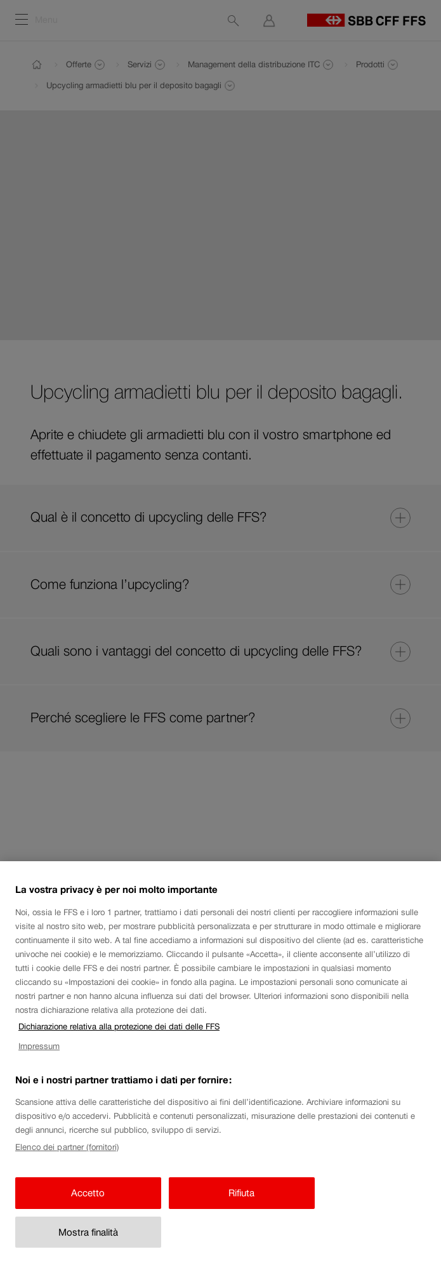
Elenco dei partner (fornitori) (67, 1157)
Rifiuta (241, 1203)
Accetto (88, 1203)
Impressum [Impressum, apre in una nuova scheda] (39, 1057)
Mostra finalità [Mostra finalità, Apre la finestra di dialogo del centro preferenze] (88, 1242)
